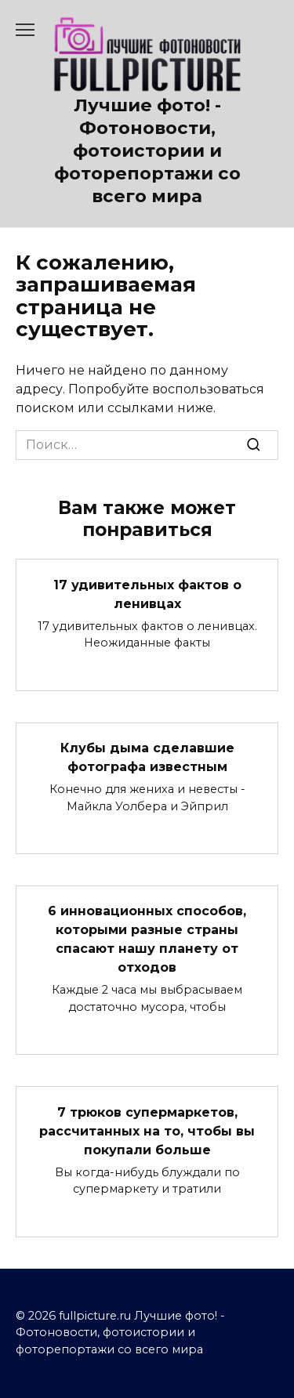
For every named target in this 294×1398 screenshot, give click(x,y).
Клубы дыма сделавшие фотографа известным (147, 757)
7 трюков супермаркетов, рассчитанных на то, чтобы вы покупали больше (147, 1130)
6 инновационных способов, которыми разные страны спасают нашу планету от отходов (147, 939)
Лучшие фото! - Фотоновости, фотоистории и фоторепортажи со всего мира (147, 151)
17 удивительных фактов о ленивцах (147, 593)
